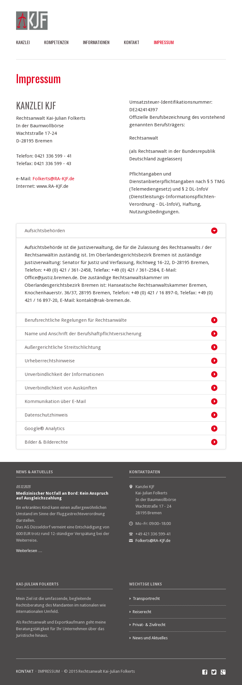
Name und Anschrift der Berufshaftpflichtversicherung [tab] (83, 334)
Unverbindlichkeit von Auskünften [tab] (61, 388)
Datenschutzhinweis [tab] (46, 415)
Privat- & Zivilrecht (149, 624)
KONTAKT (131, 42)
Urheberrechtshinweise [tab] (50, 361)
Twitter (214, 672)
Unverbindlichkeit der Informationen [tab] (64, 374)
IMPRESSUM (164, 42)
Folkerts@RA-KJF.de (53, 178)
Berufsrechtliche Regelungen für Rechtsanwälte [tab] (76, 320)
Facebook (205, 672)
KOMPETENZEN (56, 42)
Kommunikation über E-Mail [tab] (55, 401)
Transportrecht (146, 598)
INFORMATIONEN (96, 42)
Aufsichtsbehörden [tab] (45, 230)
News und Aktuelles (150, 638)
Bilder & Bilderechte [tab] (46, 442)
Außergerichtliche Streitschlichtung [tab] (63, 347)
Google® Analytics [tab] (45, 428)
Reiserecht (142, 611)
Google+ (223, 672)
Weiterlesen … (29, 550)
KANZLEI (23, 42)
